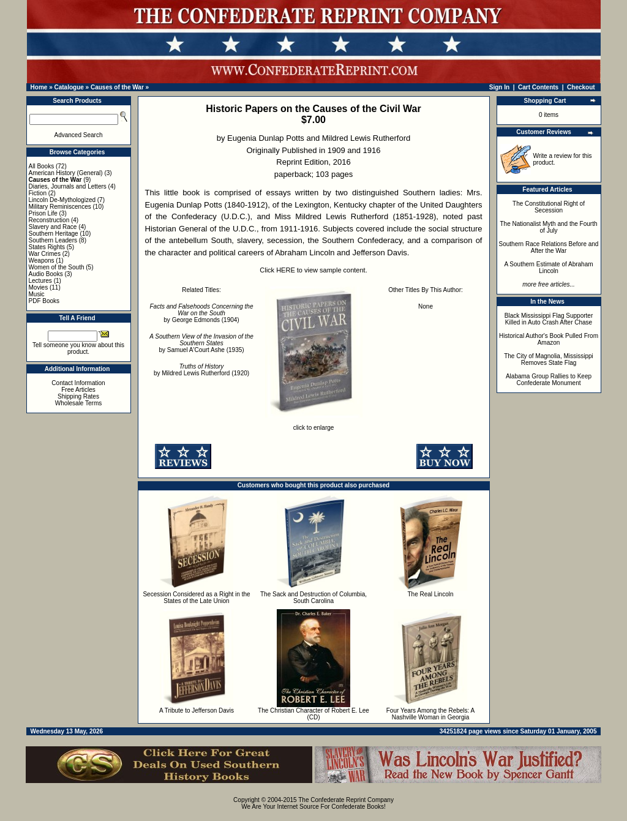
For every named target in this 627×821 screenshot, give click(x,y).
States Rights (47, 247)
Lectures (40, 280)
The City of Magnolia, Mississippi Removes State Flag (548, 359)
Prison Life (43, 213)
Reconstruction (49, 220)
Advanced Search (78, 135)
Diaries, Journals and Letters (68, 186)
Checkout (581, 87)
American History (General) (66, 173)
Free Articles (78, 389)
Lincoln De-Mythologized (62, 200)
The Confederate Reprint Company (346, 800)
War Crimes (45, 253)
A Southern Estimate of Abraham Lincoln (548, 267)
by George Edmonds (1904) (201, 313)
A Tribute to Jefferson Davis (196, 710)
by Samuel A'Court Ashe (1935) (201, 343)
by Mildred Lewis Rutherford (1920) (201, 370)
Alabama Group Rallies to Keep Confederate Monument (548, 379)
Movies (38, 287)
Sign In (499, 87)
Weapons (41, 260)
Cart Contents (538, 87)
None (425, 306)
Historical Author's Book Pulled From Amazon (548, 339)
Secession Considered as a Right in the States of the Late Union (196, 597)
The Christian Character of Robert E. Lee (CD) (313, 714)
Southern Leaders (53, 240)
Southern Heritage (53, 233)
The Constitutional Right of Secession (548, 207)
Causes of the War (117, 87)
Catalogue (68, 87)
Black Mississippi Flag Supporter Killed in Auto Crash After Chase (549, 319)
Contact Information (78, 383)
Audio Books (46, 274)
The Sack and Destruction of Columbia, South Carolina (313, 597)
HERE (285, 270)
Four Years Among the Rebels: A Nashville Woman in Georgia (430, 714)
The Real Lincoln (430, 594)
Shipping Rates (78, 396)
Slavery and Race (53, 226)
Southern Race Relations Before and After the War (549, 247)
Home (39, 87)
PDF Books (44, 301)
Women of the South (56, 267)
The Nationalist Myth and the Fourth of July (549, 227)
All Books (41, 166)
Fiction (38, 193)
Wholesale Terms (78, 403)
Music (37, 294)
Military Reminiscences (60, 206)
